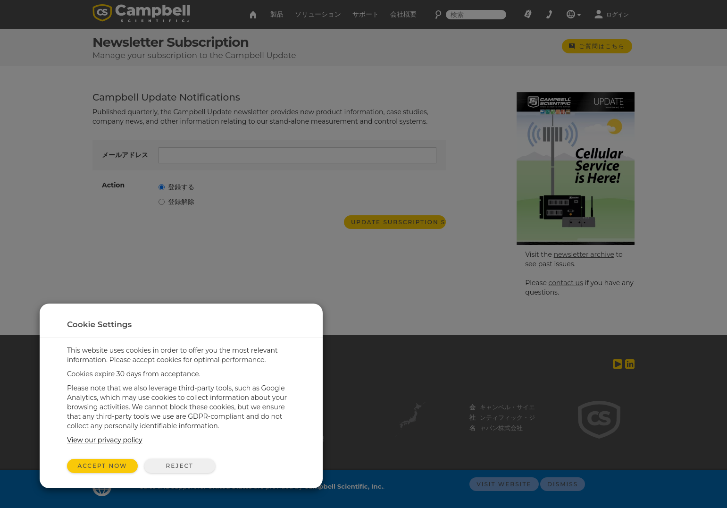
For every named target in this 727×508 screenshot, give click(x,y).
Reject (179, 465)
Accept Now (102, 465)
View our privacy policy (104, 440)
